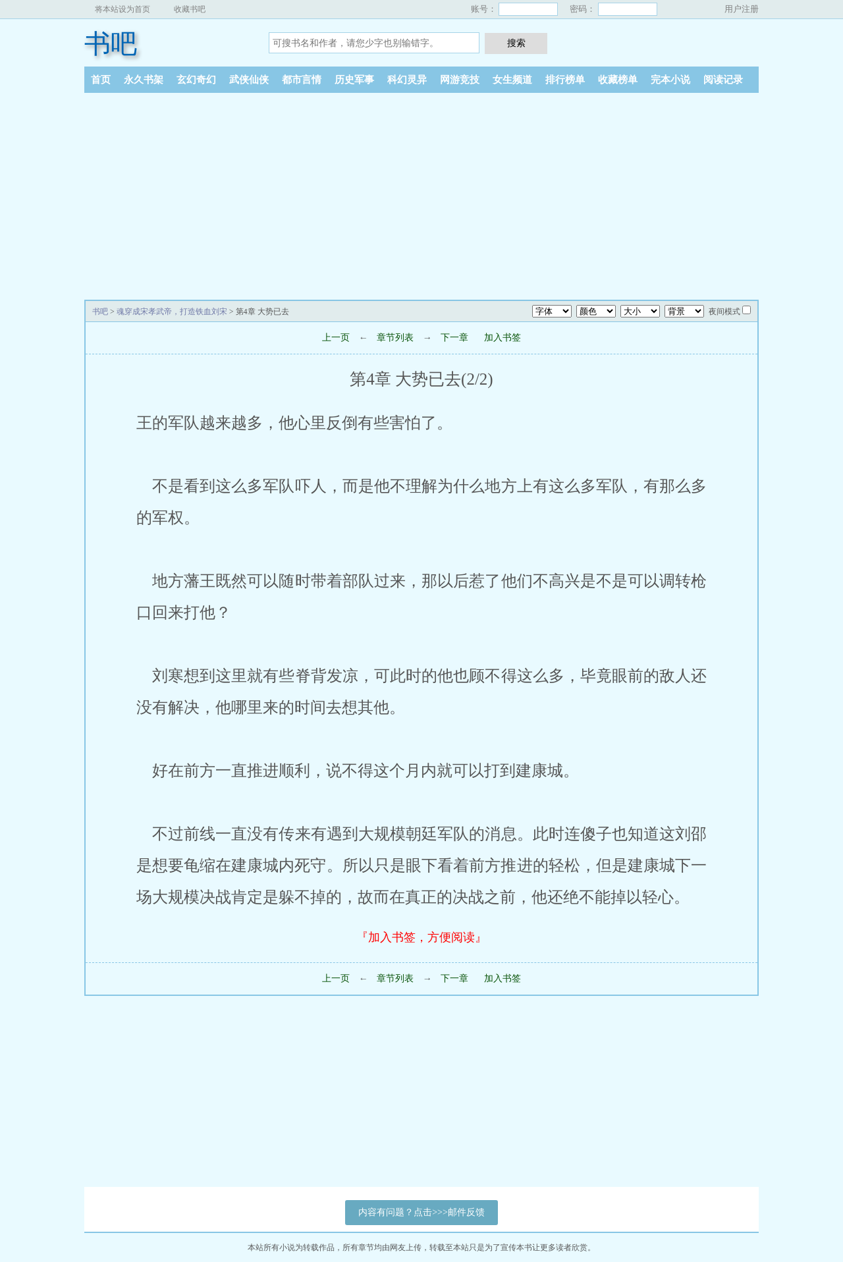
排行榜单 (565, 79)
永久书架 (143, 79)
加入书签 (502, 338)
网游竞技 (459, 79)
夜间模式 (724, 311)
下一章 (454, 338)
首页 (101, 79)
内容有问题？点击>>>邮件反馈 (421, 1212)
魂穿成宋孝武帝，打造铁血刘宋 (172, 311)
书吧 (110, 44)
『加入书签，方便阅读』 (421, 937)
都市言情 (301, 79)
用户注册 (741, 9)
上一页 (336, 338)
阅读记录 (723, 79)
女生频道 (512, 79)
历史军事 (354, 79)
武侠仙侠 (249, 79)
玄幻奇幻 (196, 79)
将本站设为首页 (122, 9)
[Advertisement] (421, 191)
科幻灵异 (407, 79)
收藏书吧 (189, 9)
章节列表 (395, 338)
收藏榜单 (618, 79)
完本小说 (670, 79)
